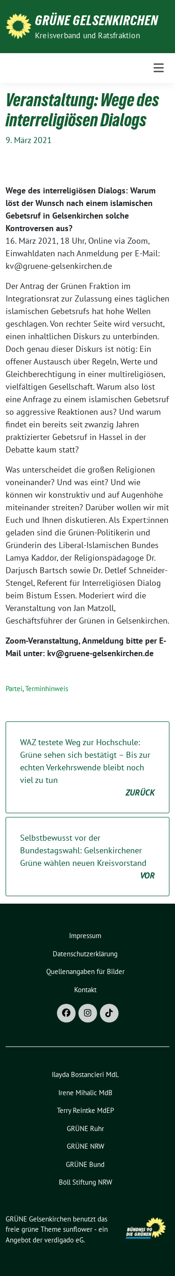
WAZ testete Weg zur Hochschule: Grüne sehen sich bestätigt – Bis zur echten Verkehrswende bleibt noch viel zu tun (87, 768)
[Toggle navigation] (158, 68)
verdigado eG (64, 1239)
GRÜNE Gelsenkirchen (96, 20)
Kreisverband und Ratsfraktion (87, 35)
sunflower (77, 1229)
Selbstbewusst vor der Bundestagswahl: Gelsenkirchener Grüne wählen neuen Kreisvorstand (87, 857)
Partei (14, 688)
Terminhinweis (46, 688)
